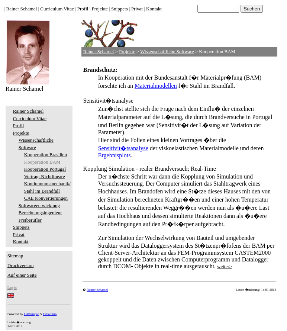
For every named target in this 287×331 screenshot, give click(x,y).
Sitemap (15, 255)
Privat (137, 9)
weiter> (224, 266)
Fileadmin (50, 314)
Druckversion (20, 265)
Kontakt (154, 9)
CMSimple (31, 314)
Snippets (119, 9)
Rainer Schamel (21, 9)
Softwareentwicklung (39, 205)
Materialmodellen (156, 86)
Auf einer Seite (22, 275)
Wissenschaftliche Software (167, 51)
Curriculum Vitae (57, 9)
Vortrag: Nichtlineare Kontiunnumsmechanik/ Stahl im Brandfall (47, 184)
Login (12, 288)
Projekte (100, 9)
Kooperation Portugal (45, 169)
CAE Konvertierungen (46, 198)
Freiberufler (30, 220)
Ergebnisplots (114, 155)
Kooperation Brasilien (45, 154)
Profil (82, 9)
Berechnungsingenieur (40, 212)
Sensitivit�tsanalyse (123, 148)
